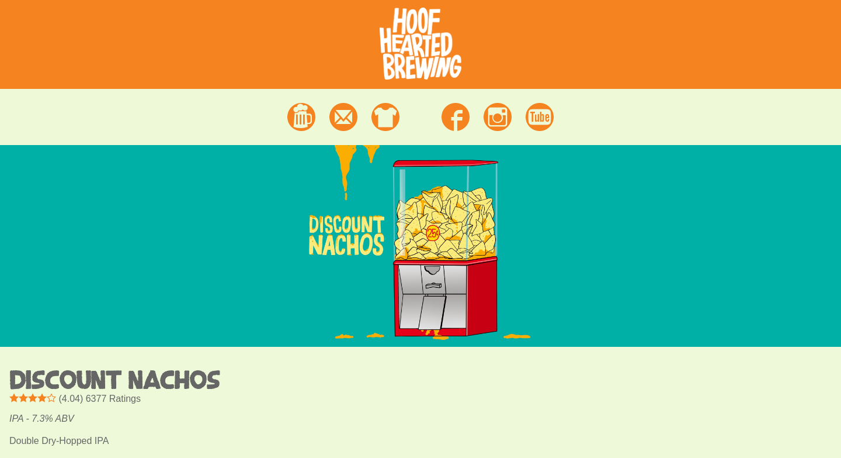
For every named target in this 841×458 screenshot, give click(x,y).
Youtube (540, 117)
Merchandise (385, 117)
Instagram (498, 117)
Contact (343, 117)
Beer (301, 117)
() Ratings (75, 398)
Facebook (456, 117)
